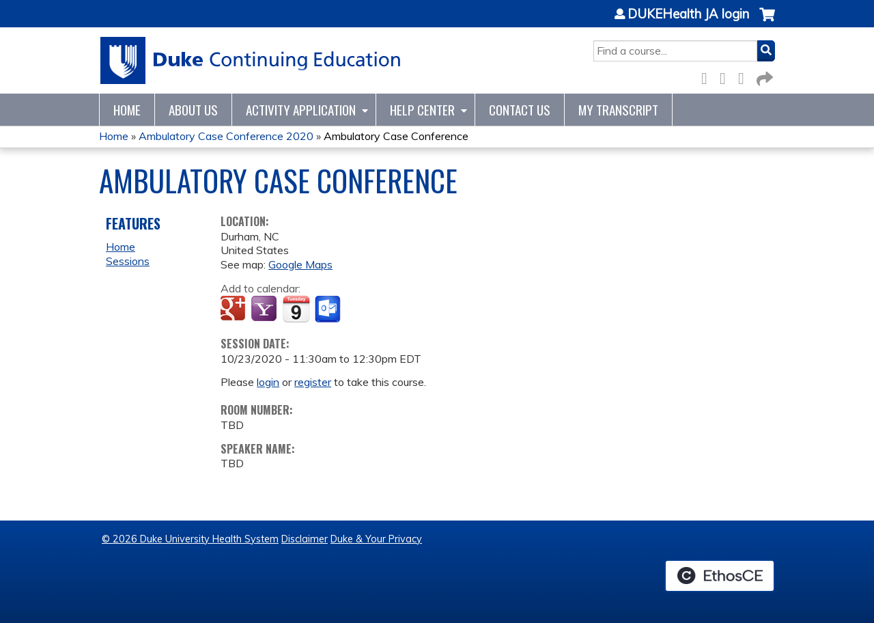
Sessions (128, 261)
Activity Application (301, 110)
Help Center (422, 110)
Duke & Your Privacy (376, 539)
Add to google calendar (235, 309)
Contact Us (519, 110)
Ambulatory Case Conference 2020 (226, 136)
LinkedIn (745, 76)
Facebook (708, 76)
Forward (763, 76)
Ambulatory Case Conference (396, 136)
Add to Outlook (329, 309)
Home (127, 110)
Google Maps (300, 264)
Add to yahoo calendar (265, 309)
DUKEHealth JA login (688, 14)
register (312, 382)
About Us (193, 110)
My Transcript (618, 110)
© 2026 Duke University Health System (190, 539)
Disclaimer (304, 539)
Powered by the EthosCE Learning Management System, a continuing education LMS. (719, 575)
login (268, 382)
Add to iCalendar (296, 308)
